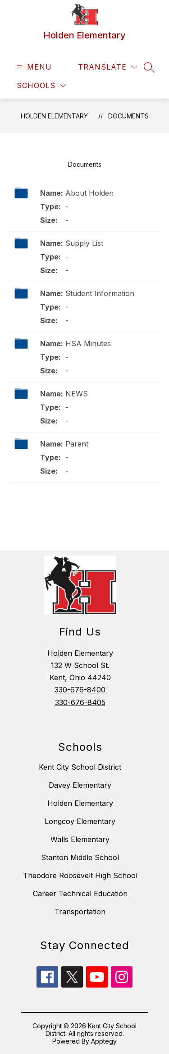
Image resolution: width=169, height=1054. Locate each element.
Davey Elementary (80, 785)
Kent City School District (80, 767)
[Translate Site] (107, 67)
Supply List (84, 243)
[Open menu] (33, 67)
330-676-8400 (80, 689)
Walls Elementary (80, 839)
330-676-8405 (80, 702)
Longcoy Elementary (80, 821)
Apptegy (104, 1041)
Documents (128, 116)
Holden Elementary (54, 116)
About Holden (89, 193)
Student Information (99, 293)
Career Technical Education (80, 893)
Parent (76, 443)
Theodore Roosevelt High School (80, 875)
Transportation (80, 911)
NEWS (76, 393)
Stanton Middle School (80, 857)
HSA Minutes (88, 343)
